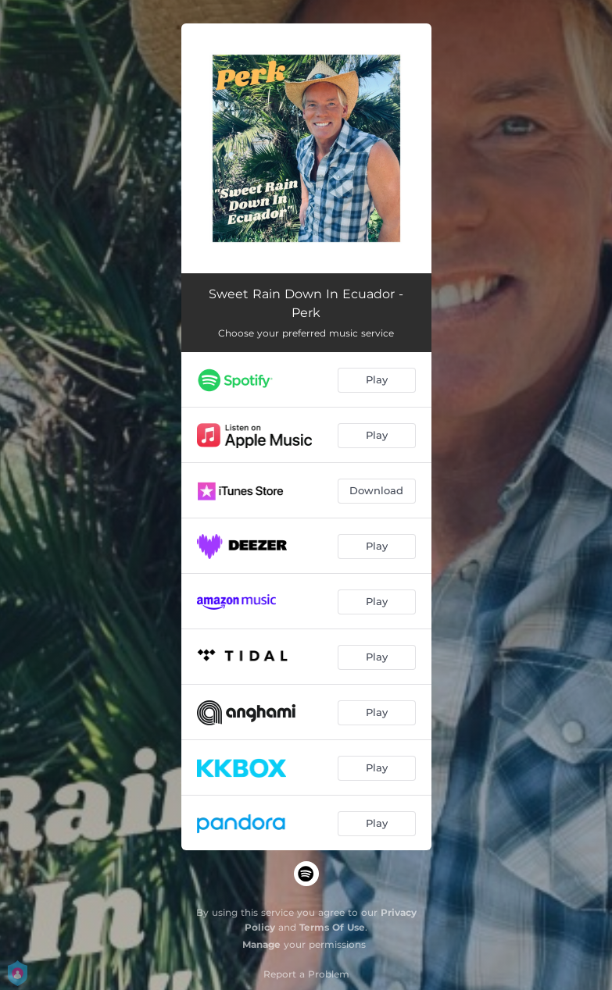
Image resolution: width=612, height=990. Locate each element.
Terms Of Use (332, 927)
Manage (261, 944)
